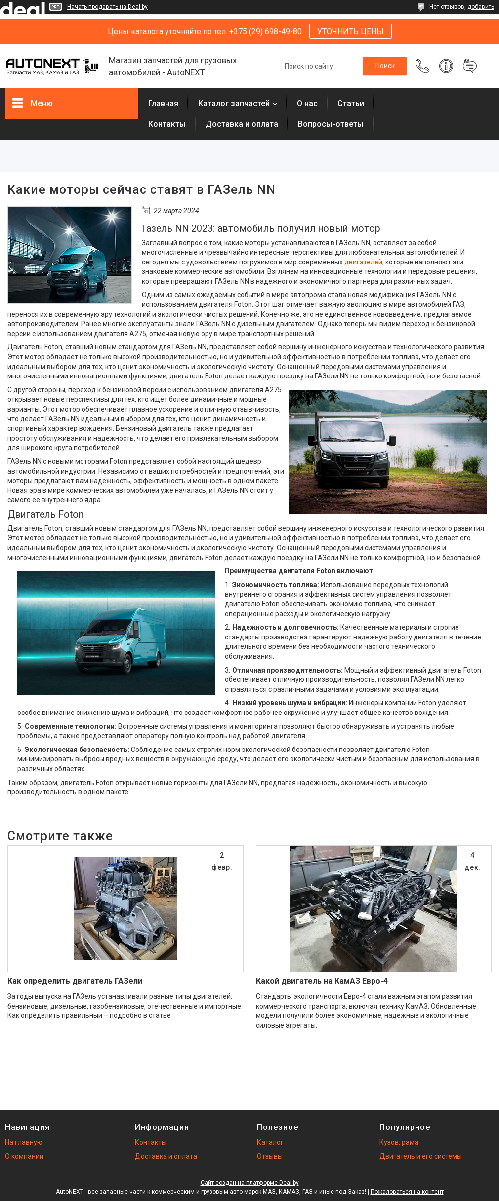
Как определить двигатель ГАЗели (74, 981)
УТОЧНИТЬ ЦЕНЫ (350, 31)
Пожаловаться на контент (407, 1191)
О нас (307, 103)
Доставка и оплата (242, 124)
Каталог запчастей (234, 103)
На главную (23, 1142)
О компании (24, 1156)
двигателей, (364, 262)
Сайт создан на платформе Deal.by (250, 1182)
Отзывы (270, 1156)
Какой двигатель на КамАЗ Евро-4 (322, 981)
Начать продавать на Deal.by (107, 6)
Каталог (270, 1142)
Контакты (167, 124)
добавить (480, 6)
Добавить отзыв (470, 66)
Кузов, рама (398, 1142)
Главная (163, 103)
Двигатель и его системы (420, 1156)
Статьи (350, 103)
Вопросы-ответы (331, 124)
